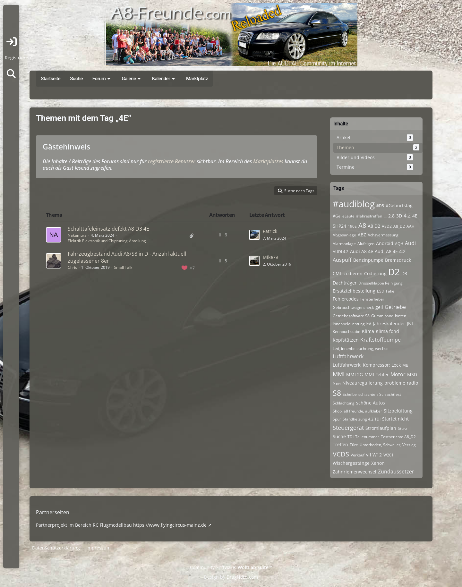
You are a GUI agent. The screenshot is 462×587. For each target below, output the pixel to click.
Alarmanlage (344, 243)
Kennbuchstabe (346, 331)
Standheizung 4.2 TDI (362, 419)
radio (412, 383)
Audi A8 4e (361, 251)
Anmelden (11, 42)
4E (414, 216)
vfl (368, 455)
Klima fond (387, 331)
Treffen (340, 444)
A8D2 (387, 226)
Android (384, 243)
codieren (353, 273)
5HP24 (339, 226)
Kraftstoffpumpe (380, 339)
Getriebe (395, 307)
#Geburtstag (399, 205)
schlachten (368, 394)
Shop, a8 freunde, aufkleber (357, 411)
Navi (337, 383)
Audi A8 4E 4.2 (390, 251)
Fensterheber (372, 299)
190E (352, 226)
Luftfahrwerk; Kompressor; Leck (367, 365)
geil (379, 307)
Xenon (378, 463)
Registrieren (18, 58)
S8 (337, 393)
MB (405, 365)
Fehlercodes (346, 299)
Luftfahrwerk (348, 356)
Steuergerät (348, 427)
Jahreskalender (389, 323)
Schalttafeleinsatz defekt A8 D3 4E (108, 228)
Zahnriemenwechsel (354, 472)
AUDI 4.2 (340, 251)
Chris (72, 267)
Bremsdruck (398, 260)
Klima (368, 331)
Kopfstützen (346, 340)
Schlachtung (344, 403)
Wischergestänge (351, 463)
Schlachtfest (390, 394)
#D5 (380, 205)
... (385, 216)
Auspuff (342, 259)
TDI (350, 436)
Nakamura (77, 235)
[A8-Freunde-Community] (231, 35)
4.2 (407, 215)
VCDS (341, 454)
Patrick (270, 231)
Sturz (402, 428)
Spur (337, 419)
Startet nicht (395, 419)
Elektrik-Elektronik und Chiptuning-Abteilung (107, 240)
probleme (394, 383)
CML (337, 273)
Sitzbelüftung (398, 411)
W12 (377, 455)
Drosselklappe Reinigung (380, 283)
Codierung (375, 273)
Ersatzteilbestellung (354, 291)
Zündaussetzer (396, 471)
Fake (390, 291)
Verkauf (357, 455)
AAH (410, 226)
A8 (362, 225)
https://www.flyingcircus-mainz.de (170, 525)
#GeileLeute (344, 216)
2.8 (391, 216)
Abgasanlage (344, 235)
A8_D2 (399, 226)
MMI (339, 374)
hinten (400, 316)
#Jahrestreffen (369, 216)
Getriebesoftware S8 (351, 316)
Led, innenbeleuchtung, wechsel (361, 348)
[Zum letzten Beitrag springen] (254, 235)
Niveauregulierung (362, 383)
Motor (398, 374)
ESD (380, 291)
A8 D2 (374, 226)
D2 (394, 272)
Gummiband (382, 316)
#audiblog (354, 204)
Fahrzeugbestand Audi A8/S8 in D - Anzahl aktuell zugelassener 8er (127, 257)
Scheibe (350, 394)
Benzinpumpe (368, 260)
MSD (412, 374)
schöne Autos (370, 403)
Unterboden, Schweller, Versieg (388, 444)
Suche (339, 436)
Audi (410, 243)
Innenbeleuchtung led (352, 324)
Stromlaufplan (380, 428)
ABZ (362, 235)
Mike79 (270, 257)
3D (399, 216)
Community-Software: (231, 567)
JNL (410, 323)
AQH (399, 243)
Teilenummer (367, 436)
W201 (388, 455)
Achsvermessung (383, 235)
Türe (354, 444)
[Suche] (11, 74)
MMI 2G (354, 374)
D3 (404, 273)
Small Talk (123, 267)
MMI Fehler (376, 374)
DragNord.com (242, 577)
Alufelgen (365, 243)
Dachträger (345, 283)
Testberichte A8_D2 (398, 436)
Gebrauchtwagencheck (353, 307)
